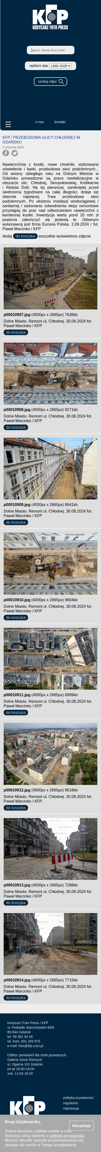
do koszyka (25, 236)
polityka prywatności (78, 1098)
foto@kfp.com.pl (31, 1046)
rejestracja (71, 1108)
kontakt (60, 122)
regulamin (70, 1103)
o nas (39, 122)
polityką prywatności (66, 1136)
